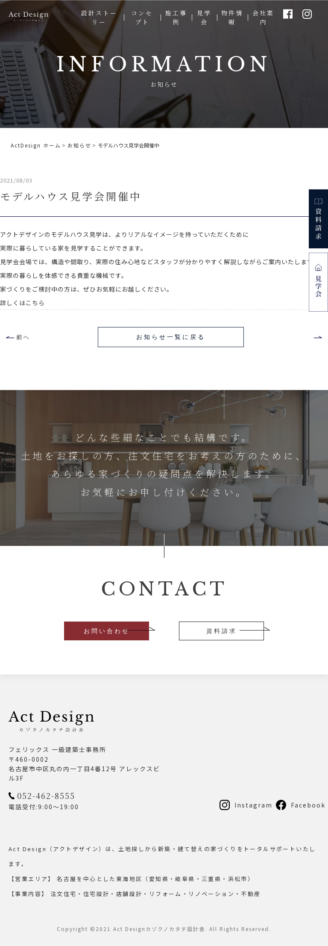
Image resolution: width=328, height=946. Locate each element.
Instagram (253, 805)
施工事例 (176, 17)
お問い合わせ (107, 631)
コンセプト (142, 17)
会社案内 (263, 17)
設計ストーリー (99, 17)
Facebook (308, 805)
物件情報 (232, 17)
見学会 (204, 17)
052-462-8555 (46, 795)
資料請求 (221, 631)
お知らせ (79, 145)
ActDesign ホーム (36, 145)
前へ (23, 337)
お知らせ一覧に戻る (170, 337)
